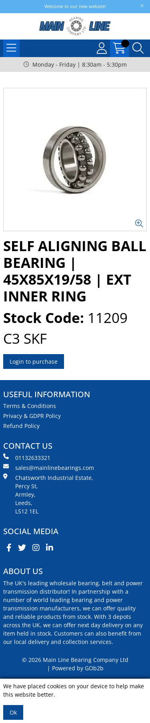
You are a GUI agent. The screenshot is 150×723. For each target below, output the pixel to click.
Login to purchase (34, 361)
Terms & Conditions (29, 406)
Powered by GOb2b (78, 668)
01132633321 (26, 458)
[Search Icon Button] (138, 48)
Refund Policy (21, 426)
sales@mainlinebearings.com (48, 467)
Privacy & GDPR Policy (32, 416)
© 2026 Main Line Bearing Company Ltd (75, 660)
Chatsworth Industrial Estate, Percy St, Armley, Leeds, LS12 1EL (48, 494)
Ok (13, 712)
